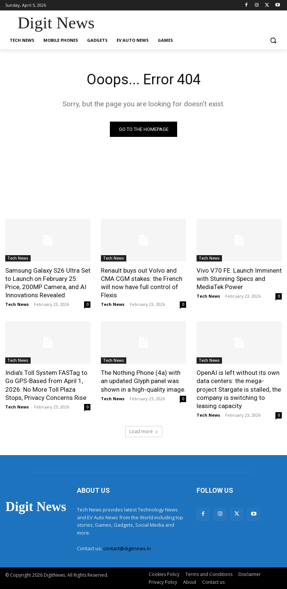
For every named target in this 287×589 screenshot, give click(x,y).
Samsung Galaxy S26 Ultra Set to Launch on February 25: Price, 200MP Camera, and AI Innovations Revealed (47, 283)
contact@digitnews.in (127, 548)
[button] (273, 40)
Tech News (17, 258)
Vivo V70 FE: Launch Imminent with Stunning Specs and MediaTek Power (239, 279)
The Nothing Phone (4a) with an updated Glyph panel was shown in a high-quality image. (143, 381)
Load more (143, 431)
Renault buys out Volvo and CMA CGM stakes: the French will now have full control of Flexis (141, 283)
